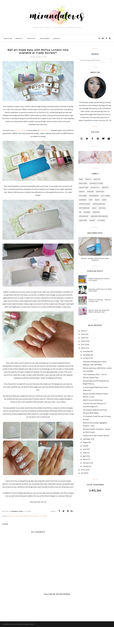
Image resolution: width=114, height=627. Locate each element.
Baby (81, 179)
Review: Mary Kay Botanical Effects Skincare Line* (98, 311)
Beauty (11, 516)
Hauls (97, 200)
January (86, 466)
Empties (105, 187)
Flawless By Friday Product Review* (96, 436)
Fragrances (93, 195)
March (85, 459)
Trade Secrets (45, 130)
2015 (83, 470)
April (85, 456)
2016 (83, 348)
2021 (83, 331)
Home (104, 200)
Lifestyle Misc (84, 204)
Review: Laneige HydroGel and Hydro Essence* (95, 259)
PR (30, 516)
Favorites (100, 191)
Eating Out (95, 187)
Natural (102, 208)
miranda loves (12, 624)
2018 (83, 341)
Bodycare (83, 183)
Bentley (97, 179)
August (85, 442)
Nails (26, 516)
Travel (92, 220)
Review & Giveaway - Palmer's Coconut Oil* (99, 300)
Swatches (83, 220)
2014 (83, 473)
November (87, 355)
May (84, 453)
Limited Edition (99, 204)
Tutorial (44, 516)
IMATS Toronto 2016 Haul (93, 400)
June (84, 449)
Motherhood (84, 208)
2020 (83, 334)
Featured (19, 516)
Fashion (90, 191)
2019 (83, 338)
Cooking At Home (96, 183)
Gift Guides (105, 195)
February (86, 463)
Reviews (35, 516)
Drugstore (83, 187)
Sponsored (83, 216)
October (86, 358)
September (87, 439)
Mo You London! (21, 130)
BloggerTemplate (29, 624)
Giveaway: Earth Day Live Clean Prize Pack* (100, 290)
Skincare (96, 212)
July (84, 446)
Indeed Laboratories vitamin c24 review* (98, 279)
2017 (83, 344)
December (87, 351)
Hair (90, 200)
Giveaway (82, 200)
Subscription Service (99, 216)
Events (82, 191)
